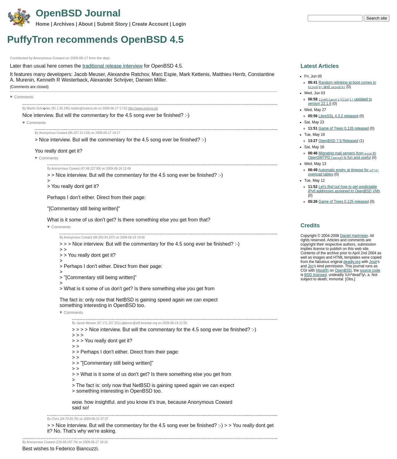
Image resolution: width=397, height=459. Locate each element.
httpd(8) (322, 270)
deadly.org (351, 262)
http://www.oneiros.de (143, 108)
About (85, 24)
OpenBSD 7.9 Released (338, 141)
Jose (373, 262)
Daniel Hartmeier (354, 236)
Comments (23, 97)
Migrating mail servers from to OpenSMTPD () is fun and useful (342, 155)
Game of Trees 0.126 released (344, 128)
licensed (315, 275)
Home (42, 24)
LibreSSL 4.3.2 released (338, 116)
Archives (63, 24)
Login (179, 24)
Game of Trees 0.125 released (344, 201)
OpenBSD (343, 270)
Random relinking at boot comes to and (342, 84)
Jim (311, 266)
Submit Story (112, 24)
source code (370, 270)
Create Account (150, 24)
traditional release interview (113, 66)
